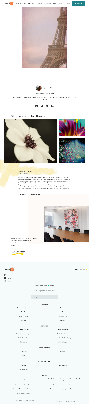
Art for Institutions (23, 338)
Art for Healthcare (62, 334)
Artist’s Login (62, 342)
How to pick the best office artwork (24, 389)
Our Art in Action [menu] (57, 3)
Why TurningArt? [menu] (21, 3)
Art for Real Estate (62, 330)
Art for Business (24, 330)
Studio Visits (24, 369)
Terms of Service (70, 401)
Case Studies (62, 365)
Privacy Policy (59, 401)
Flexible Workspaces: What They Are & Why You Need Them (62, 380)
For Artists (23, 342)
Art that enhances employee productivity (62, 389)
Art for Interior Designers (23, 334)
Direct (23, 356)
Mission (62, 308)
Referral (62, 352)
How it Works (23, 316)
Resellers (24, 352)
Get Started (78, 3)
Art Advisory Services (23, 308)
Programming (62, 316)
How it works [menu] (31, 3)
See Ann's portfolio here (29, 194)
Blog (23, 379)
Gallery (23, 365)
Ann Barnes (49, 88)
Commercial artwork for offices (62, 385)
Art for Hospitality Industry (62, 338)
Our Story (62, 312)
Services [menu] (39, 3)
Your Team (23, 320)
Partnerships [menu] (47, 3)
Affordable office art (23, 393)
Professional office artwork (23, 385)
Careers (62, 320)
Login (68, 3)
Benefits (23, 312)
